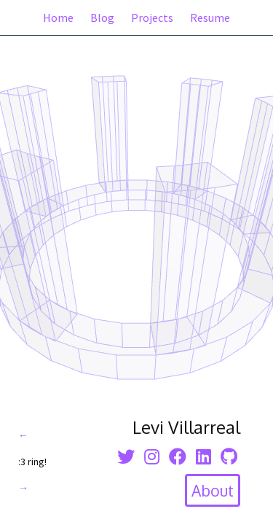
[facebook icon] (177, 457)
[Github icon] (229, 457)
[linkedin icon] (203, 457)
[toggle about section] (212, 490)
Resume (210, 17)
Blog (102, 17)
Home (58, 17)
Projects (152, 17)
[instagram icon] (151, 457)
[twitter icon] (126, 457)
